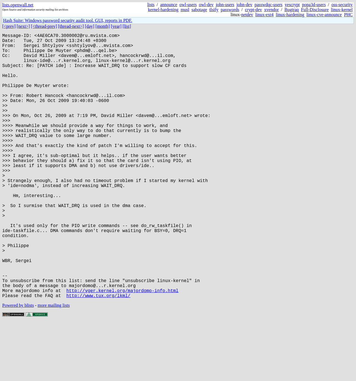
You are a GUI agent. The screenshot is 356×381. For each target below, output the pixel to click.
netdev (247, 14)
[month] (102, 26)
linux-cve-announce (324, 14)
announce (168, 4)
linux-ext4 (264, 14)
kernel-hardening (163, 9)
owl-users (188, 4)
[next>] (23, 26)
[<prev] (9, 26)
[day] (89, 26)
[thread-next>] (71, 26)
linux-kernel (342, 9)
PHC (348, 14)
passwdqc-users (268, 4)
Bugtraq (292, 9)
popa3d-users (314, 4)
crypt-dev (253, 9)
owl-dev (206, 4)
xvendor (271, 9)
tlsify (213, 9)
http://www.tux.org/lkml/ (98, 354)
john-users (225, 4)
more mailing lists (54, 364)
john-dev (244, 4)
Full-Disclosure (315, 9)
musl (185, 9)
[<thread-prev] (44, 26)
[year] (116, 26)
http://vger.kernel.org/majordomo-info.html (122, 348)
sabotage (199, 9)
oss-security (342, 4)
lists (150, 4)
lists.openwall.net (17, 5)
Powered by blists (18, 364)
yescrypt (292, 4)
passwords (230, 9)
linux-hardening (290, 14)
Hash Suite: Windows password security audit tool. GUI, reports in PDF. (67, 20)
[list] (127, 26)
